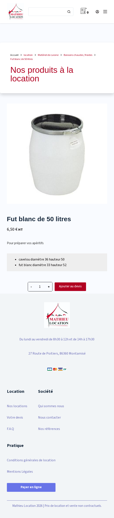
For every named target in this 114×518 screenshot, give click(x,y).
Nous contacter (49, 417)
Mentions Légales (20, 471)
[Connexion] (97, 11)
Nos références (49, 429)
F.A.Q (10, 429)
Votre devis (15, 417)
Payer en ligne (31, 487)
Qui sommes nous (51, 406)
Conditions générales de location (31, 460)
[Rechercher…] (47, 11)
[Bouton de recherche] (69, 11)
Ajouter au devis (70, 286)
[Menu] (105, 12)
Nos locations (17, 406)
